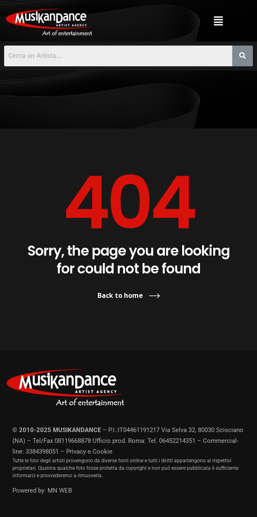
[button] (218, 20)
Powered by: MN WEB (42, 490)
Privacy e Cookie (89, 451)
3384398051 (42, 451)
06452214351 (177, 441)
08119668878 (73, 441)
